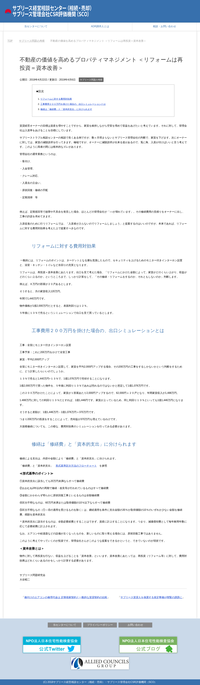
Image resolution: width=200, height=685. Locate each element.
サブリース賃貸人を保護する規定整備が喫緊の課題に (151, 597)
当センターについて (35, 26)
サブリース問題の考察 (91, 79)
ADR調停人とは (100, 26)
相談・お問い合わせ (164, 26)
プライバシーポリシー (100, 624)
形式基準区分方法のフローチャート (76, 465)
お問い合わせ (135, 624)
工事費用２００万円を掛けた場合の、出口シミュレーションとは (73, 104)
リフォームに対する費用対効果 (56, 99)
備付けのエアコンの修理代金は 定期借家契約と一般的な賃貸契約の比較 (65, 597)
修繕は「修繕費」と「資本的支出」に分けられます (66, 109)
